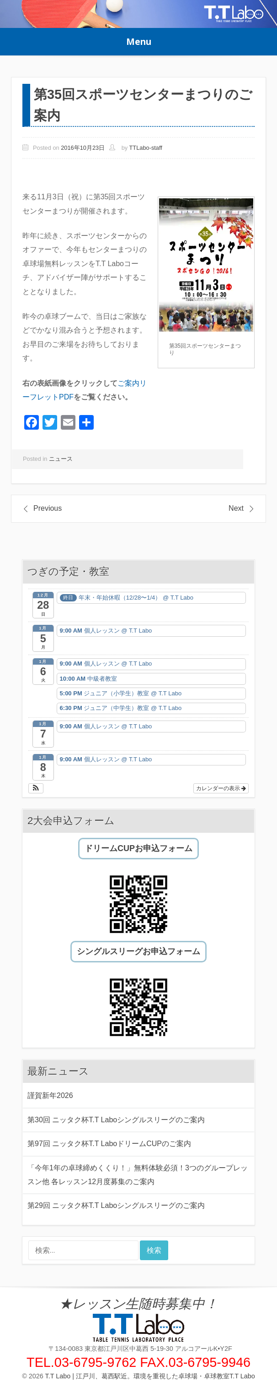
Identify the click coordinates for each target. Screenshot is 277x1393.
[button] (36, 788)
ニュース (61, 458)
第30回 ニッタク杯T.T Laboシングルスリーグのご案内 (116, 1120)
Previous (47, 508)
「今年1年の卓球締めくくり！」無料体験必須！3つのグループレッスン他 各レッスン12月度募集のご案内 (137, 1174)
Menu (138, 41)
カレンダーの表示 (221, 788)
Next (236, 508)
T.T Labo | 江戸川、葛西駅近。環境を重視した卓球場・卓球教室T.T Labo (150, 1376)
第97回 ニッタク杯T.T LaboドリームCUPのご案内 (109, 1143)
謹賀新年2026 (50, 1095)
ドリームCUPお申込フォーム (138, 848)
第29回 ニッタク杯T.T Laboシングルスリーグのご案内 (116, 1205)
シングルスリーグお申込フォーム (138, 951)
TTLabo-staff (145, 147)
